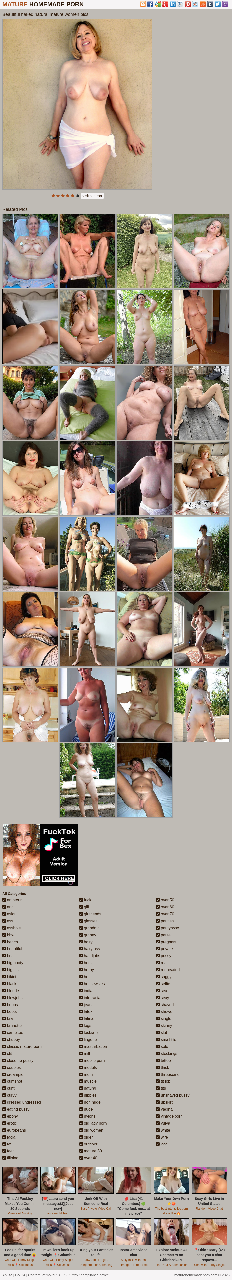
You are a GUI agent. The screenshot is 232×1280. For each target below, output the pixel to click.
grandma (89, 928)
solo (162, 1046)
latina (86, 1018)
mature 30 (90, 1151)
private (164, 949)
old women (91, 1130)
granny (87, 935)
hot (84, 977)
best (8, 956)
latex (85, 1012)
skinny (164, 1025)
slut (161, 1032)
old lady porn (93, 1123)
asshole (11, 928)
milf (84, 1053)
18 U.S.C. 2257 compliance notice (82, 1275)
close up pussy (17, 1060)
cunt (8, 1088)
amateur (12, 900)
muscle (88, 1081)
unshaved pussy (172, 1095)
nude (86, 1109)
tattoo (163, 1060)
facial (9, 1137)
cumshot (12, 1081)
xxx (161, 1144)
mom (86, 1074)
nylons (87, 1116)
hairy (86, 942)
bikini (9, 977)
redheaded (168, 970)
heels (86, 963)
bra (7, 1018)
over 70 (165, 914)
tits (161, 1088)
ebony (10, 1116)
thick (162, 1067)
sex (161, 991)
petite (163, 935)
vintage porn (169, 1116)
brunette (12, 1025)
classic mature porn (22, 1046)
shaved (165, 1005)
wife (162, 1137)
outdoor (88, 1144)
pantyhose (167, 928)
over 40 (88, 1158)
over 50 (165, 900)
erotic (9, 1123)
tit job (163, 1081)
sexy (162, 998)
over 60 (165, 907)
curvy (9, 1095)
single (163, 1018)
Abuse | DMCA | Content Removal (28, 1275)
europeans (14, 1130)
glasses (88, 921)
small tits (166, 1039)
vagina (164, 1109)
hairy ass (89, 949)
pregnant (166, 942)
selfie (163, 984)
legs (85, 1025)
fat (6, 1144)
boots (9, 1012)
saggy (163, 977)
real (161, 963)
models (88, 1067)
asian (9, 914)
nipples (88, 1095)
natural (87, 1088)
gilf (84, 907)
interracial (90, 998)
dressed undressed (21, 1102)
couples (11, 1067)
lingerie (88, 1039)
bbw (8, 935)
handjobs (89, 956)
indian (87, 991)
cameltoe (12, 1032)
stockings (166, 1053)
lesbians (89, 1032)
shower (165, 1012)
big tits (10, 970)
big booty (12, 963)
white (163, 1130)
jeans (86, 1005)
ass (7, 921)
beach (10, 942)
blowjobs (12, 998)
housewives (92, 984)
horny (86, 970)
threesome (167, 1074)
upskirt (164, 1102)
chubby (11, 1039)
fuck (85, 900)
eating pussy (15, 1109)
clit (7, 1053)
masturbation (93, 1046)
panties (165, 921)
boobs (10, 1005)
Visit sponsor (92, 196)
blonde (10, 991)
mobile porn (92, 1060)
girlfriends (90, 914)
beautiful (12, 949)
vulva (163, 1123)
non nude (90, 1102)
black (9, 984)
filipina (10, 1158)
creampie (12, 1074)
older (86, 1137)
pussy (163, 956)
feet (8, 1151)
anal (8, 907)
